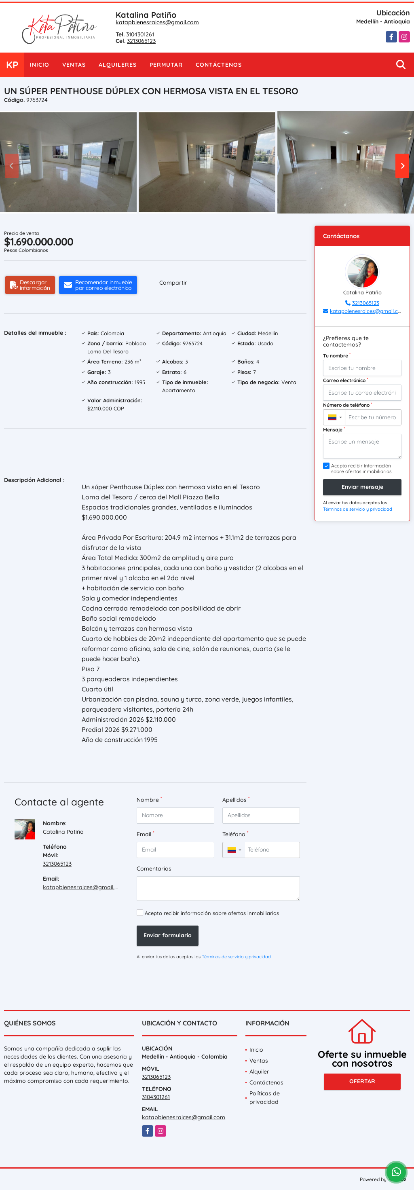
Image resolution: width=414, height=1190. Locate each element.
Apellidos (235, 799)
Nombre (149, 799)
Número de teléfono (347, 405)
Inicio (39, 64)
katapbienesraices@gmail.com (157, 22)
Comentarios (154, 868)
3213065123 (141, 40)
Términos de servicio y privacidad (236, 957)
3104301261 (140, 34)
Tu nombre (337, 355)
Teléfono (235, 834)
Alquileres (118, 64)
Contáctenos (219, 64)
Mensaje (334, 429)
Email (145, 834)
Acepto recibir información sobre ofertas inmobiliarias (212, 913)
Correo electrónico (345, 380)
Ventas (74, 64)
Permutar (166, 64)
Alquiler (259, 1071)
